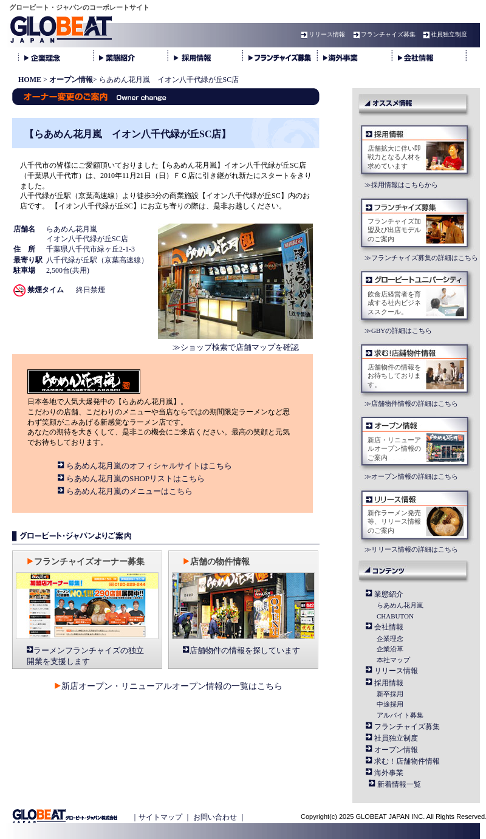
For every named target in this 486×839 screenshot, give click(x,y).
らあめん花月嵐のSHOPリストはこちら (135, 478)
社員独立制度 (443, 34)
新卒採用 (390, 693)
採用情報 (388, 683)
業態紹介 (388, 594)
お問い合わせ (215, 817)
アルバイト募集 (400, 715)
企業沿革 (390, 648)
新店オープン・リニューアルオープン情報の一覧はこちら (171, 686)
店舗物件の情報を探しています (245, 650)
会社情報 (388, 627)
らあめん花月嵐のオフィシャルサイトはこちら (149, 465)
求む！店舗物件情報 (407, 761)
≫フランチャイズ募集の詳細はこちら (421, 257)
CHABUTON (395, 616)
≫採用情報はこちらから (401, 184)
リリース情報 (321, 34)
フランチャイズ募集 (383, 34)
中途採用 (390, 704)
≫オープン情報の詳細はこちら (411, 476)
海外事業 (388, 773)
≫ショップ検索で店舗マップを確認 (236, 347)
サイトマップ (160, 817)
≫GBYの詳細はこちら (398, 330)
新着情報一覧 (399, 784)
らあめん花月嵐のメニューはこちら (129, 491)
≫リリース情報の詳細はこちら (411, 549)
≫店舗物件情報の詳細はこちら (411, 403)
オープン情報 (396, 749)
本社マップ (393, 659)
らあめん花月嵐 (400, 605)
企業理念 (390, 638)
